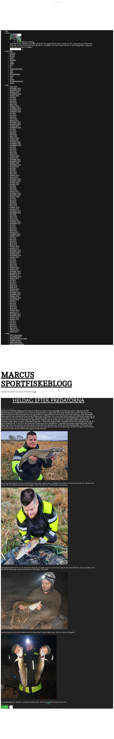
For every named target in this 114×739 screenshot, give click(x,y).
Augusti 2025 (14, 95)
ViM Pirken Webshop (17, 344)
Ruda (11, 76)
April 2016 (13, 243)
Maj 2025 (13, 101)
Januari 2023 (14, 140)
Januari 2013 (14, 312)
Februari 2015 (14, 268)
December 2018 (15, 211)
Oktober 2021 (14, 163)
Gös (11, 65)
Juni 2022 (13, 149)
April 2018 (13, 216)
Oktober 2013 (14, 296)
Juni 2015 (13, 260)
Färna (12, 62)
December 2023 (15, 122)
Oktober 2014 (14, 275)
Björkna (12, 55)
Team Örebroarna (16, 342)
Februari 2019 (14, 207)
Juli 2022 (13, 147)
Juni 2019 (13, 200)
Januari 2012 (14, 331)
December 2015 (15, 250)
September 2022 (15, 145)
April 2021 (13, 172)
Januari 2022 (14, 157)
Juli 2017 (13, 225)
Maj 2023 (13, 133)
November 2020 (15, 181)
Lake (11, 71)
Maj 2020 (13, 188)
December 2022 (15, 142)
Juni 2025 (13, 99)
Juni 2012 (13, 323)
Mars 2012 (13, 328)
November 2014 (15, 273)
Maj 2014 (13, 283)
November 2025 (15, 90)
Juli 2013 (13, 301)
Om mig (7, 33)
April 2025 (13, 102)
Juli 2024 (13, 113)
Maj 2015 (13, 262)
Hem (6, 31)
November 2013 (15, 294)
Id (10, 67)
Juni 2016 (13, 239)
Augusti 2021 (14, 166)
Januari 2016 (14, 248)
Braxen (12, 56)
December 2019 (15, 193)
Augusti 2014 (14, 278)
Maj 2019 (13, 202)
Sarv (11, 78)
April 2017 (13, 228)
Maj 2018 (13, 214)
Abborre (12, 53)
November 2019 (15, 195)
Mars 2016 (13, 244)
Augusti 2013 (14, 299)
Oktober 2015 (14, 253)
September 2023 (15, 127)
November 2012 (15, 315)
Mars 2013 (13, 308)
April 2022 (13, 152)
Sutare (12, 79)
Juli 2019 (13, 198)
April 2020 (13, 189)
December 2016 (15, 234)
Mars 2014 (13, 287)
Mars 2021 (13, 173)
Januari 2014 (14, 291)
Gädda (12, 63)
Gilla (5, 707)
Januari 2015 (14, 269)
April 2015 (13, 264)
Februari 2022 (14, 156)
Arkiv (7, 85)
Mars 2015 (13, 266)
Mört (11, 72)
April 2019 (13, 204)
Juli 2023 (13, 129)
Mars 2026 (13, 87)
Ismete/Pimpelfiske (16, 69)
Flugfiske (13, 60)
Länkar (7, 333)
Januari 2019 (14, 209)
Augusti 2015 (14, 257)
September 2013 (15, 298)
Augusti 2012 (14, 319)
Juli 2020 (13, 186)
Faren (12, 58)
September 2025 (15, 94)
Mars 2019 (13, 205)
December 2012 (15, 314)
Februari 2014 (14, 289)
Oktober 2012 (14, 317)
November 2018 (15, 213)
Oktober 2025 (14, 92)
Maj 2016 (13, 241)
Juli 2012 (13, 321)
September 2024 (15, 111)
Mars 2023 (13, 136)
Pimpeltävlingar (15, 74)
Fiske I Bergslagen (16, 335)
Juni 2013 (13, 303)
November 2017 (15, 223)
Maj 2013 (13, 305)
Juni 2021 (13, 168)
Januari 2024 (14, 120)
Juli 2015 (13, 259)
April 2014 (13, 285)
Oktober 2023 (14, 126)
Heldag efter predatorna (48, 400)
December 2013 (15, 292)
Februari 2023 (14, 138)
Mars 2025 (13, 104)
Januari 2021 (14, 177)
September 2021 (15, 165)
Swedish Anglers (15, 340)
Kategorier (8, 51)
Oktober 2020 (14, 182)
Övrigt (12, 83)
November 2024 (15, 110)
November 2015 (15, 252)
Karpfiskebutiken (15, 337)
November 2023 (15, 124)
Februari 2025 (14, 106)
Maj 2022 (13, 150)
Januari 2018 (14, 220)
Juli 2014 (13, 280)
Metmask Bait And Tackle (18, 338)
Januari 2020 (14, 191)
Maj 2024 (13, 117)
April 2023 (13, 134)
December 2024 (15, 108)
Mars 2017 (13, 230)
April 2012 (13, 326)
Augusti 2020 (14, 184)
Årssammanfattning (16, 81)
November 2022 (15, 143)
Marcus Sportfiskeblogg (36, 379)
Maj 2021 (13, 170)
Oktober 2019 (14, 197)
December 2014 (15, 271)
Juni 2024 (13, 115)
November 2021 (15, 161)
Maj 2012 (13, 324)
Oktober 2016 (14, 236)
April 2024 (13, 118)
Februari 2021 (14, 175)
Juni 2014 (13, 282)
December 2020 (15, 179)
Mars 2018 (13, 218)
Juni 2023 (13, 131)
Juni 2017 (13, 227)
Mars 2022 (13, 154)
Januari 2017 (14, 232)
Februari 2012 (14, 330)
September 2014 (15, 276)
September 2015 (15, 255)
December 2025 (15, 88)
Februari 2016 (14, 246)
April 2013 (13, 307)
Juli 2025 (13, 97)
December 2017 (15, 221)
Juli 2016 (13, 237)
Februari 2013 (14, 310)
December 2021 (15, 159)
